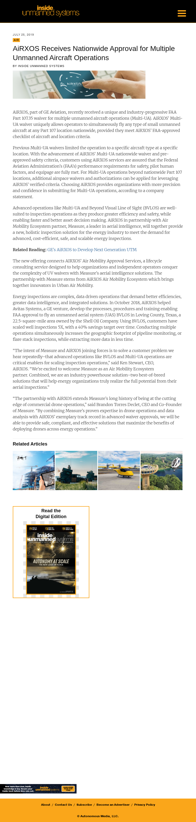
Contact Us (63, 805)
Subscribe (84, 805)
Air (16, 40)
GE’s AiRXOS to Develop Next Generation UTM (92, 249)
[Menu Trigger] (181, 12)
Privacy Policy (144, 805)
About (45, 805)
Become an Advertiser (113, 805)
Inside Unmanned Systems (41, 66)
